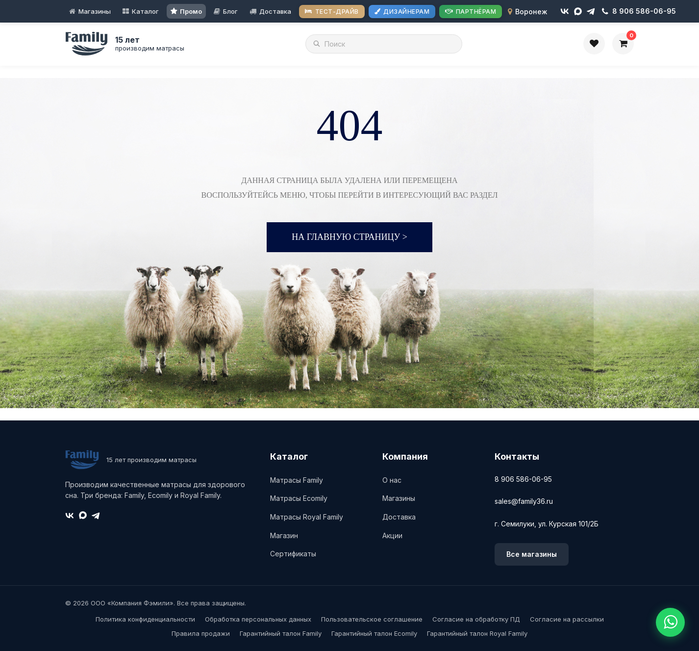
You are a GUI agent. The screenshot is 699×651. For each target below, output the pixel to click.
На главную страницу (349, 237)
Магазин (284, 535)
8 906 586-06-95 (523, 479)
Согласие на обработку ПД (476, 619)
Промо (191, 11)
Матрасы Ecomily (298, 498)
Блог (230, 11)
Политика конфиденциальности (145, 619)
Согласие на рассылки (567, 619)
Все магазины (531, 554)
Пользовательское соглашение (372, 619)
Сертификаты (293, 553)
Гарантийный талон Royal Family (477, 633)
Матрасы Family (296, 480)
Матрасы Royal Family (306, 517)
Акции (392, 535)
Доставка (275, 11)
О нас (391, 480)
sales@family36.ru (524, 501)
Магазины (94, 11)
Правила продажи (201, 633)
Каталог (145, 11)
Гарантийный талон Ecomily (374, 633)
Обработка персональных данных (258, 619)
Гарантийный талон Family (281, 633)
